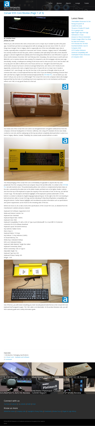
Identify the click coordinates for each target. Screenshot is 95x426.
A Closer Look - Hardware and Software (17, 357)
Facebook (14, 404)
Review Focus (57, 411)
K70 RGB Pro (48, 75)
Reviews (59, 3)
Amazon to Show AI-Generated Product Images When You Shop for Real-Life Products (81, 39)
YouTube (6, 404)
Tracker (86, 3)
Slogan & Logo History (69, 411)
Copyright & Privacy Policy (35, 411)
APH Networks (12, 7)
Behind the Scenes (9, 411)
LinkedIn (22, 404)
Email (33, 404)
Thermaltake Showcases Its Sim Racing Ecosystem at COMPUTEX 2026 (81, 24)
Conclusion (8, 359)
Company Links (21, 411)
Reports (68, 3)
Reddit (29, 404)
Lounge (77, 3)
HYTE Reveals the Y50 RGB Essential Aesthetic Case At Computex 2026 (79, 46)
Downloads (47, 411)
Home (50, 3)
